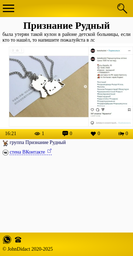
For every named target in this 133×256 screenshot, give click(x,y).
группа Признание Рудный (38, 142)
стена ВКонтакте (28, 152)
